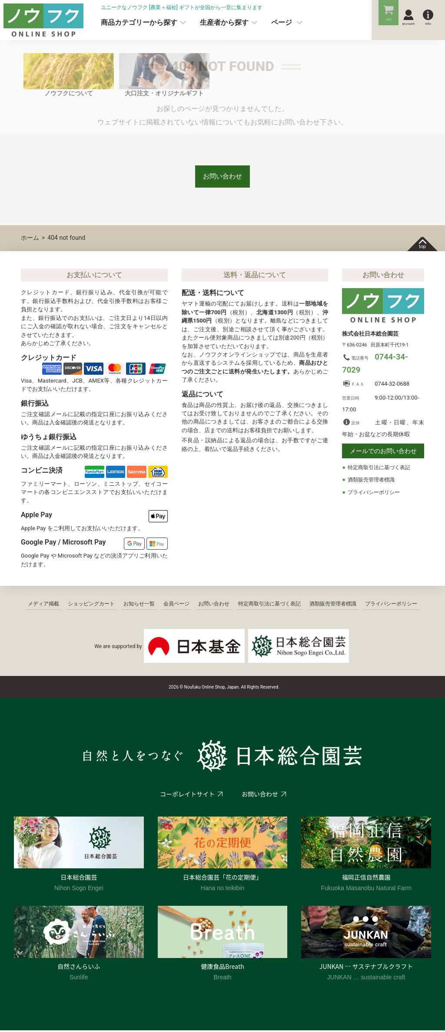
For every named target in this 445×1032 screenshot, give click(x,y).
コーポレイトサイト (186, 796)
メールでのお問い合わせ (383, 453)
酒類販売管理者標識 (373, 482)
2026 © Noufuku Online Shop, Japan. (204, 689)
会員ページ (176, 606)
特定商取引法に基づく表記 (381, 470)
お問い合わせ (222, 177)
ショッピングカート (91, 606)
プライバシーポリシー (376, 494)
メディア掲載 (43, 606)
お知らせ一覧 (139, 606)
